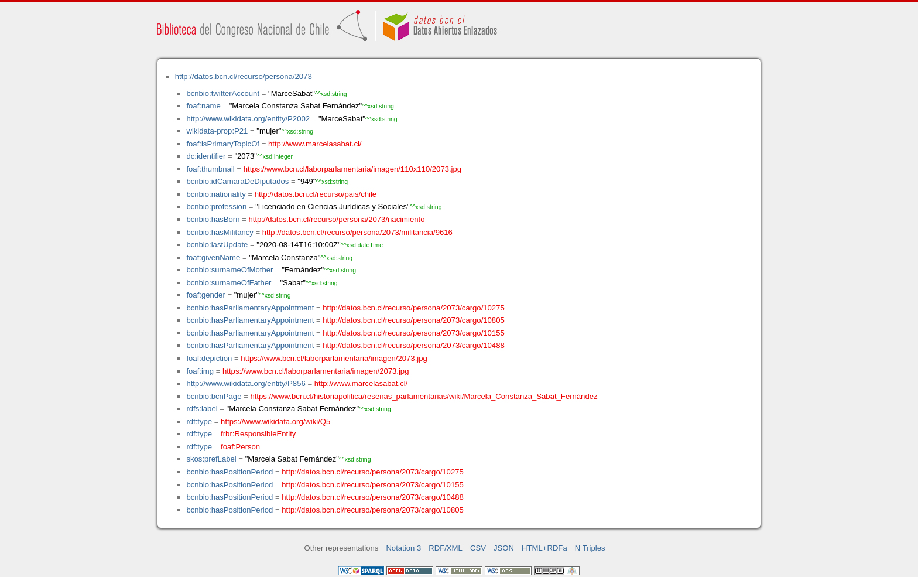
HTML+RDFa (544, 548)
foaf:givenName (213, 257)
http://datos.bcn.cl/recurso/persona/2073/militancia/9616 (357, 232)
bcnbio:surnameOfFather (228, 282)
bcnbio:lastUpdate (217, 244)
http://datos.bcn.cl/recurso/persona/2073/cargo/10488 (413, 345)
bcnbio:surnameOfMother (229, 269)
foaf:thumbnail (210, 169)
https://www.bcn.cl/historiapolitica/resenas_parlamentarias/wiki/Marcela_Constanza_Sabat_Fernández (423, 396)
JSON (504, 548)
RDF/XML (446, 548)
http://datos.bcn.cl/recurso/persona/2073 (243, 76)
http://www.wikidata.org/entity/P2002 (248, 118)
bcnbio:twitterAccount (222, 93)
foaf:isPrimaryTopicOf (222, 143)
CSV (478, 548)
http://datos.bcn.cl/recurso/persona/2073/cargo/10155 (413, 333)
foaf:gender (205, 295)
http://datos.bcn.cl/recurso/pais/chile (315, 194)
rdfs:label (201, 408)
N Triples (590, 548)
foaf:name (203, 105)
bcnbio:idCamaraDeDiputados (237, 181)
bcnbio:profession (216, 206)
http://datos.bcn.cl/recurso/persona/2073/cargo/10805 (413, 320)
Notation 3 (403, 548)
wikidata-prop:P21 (217, 131)
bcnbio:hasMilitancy (219, 232)
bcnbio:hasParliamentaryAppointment (250, 307)
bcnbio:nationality (215, 194)
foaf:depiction (209, 358)
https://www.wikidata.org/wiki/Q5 (275, 421)
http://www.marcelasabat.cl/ (315, 143)
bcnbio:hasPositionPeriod (229, 471)
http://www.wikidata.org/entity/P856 (245, 383)
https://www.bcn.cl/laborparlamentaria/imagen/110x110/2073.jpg (352, 169)
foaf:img (200, 371)
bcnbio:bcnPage (213, 396)
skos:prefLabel (211, 459)
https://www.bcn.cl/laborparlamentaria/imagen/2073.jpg (334, 358)
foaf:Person (240, 446)
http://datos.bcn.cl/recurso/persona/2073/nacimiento (336, 219)
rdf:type (199, 421)
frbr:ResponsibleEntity (258, 433)
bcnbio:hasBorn (212, 219)
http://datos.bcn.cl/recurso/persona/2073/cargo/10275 (413, 307)
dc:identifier (205, 156)
